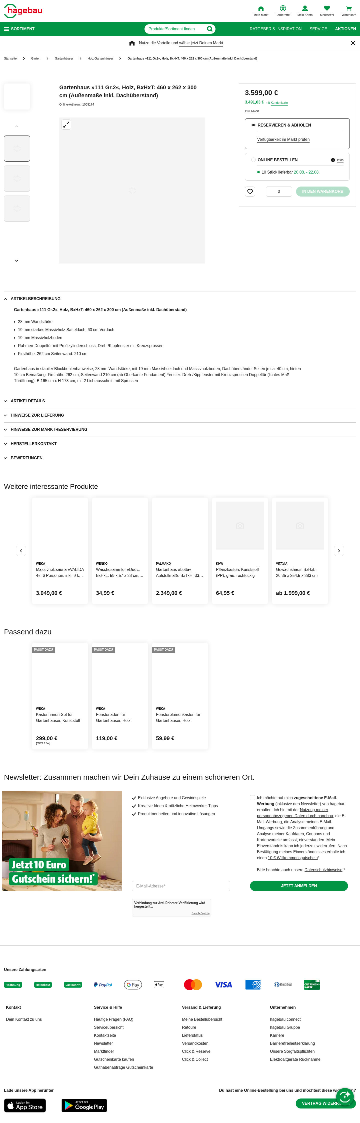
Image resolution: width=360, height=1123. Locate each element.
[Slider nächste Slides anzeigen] (17, 259)
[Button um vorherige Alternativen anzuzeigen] (21, 551)
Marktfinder (104, 1051)
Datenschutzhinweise (323, 870)
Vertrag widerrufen (326, 1103)
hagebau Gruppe (285, 1027)
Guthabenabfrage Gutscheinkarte (123, 1067)
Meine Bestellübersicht (202, 1019)
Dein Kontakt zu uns (24, 1019)
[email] (181, 886)
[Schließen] (353, 43)
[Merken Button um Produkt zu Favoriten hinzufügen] (250, 192)
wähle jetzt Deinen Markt (201, 43)
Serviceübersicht (109, 1027)
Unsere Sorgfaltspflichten (292, 1051)
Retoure (189, 1027)
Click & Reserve (196, 1051)
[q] (174, 29)
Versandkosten (195, 1043)
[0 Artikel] (279, 191)
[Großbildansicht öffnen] (132, 191)
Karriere (277, 1035)
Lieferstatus (192, 1035)
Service (318, 29)
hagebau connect (285, 1019)
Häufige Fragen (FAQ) (113, 1019)
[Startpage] (23, 11)
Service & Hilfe (108, 1007)
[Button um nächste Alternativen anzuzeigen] (339, 551)
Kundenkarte (279, 103)
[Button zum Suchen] (232, 29)
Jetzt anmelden (299, 886)
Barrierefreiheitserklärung (292, 1043)
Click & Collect (195, 1059)
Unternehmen (283, 1007)
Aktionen (345, 29)
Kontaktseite (105, 1035)
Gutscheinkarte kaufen (114, 1059)
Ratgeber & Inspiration (276, 29)
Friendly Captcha (201, 913)
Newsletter (103, 1043)
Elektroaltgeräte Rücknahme (295, 1059)
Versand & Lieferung (201, 1007)
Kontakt (13, 1007)
